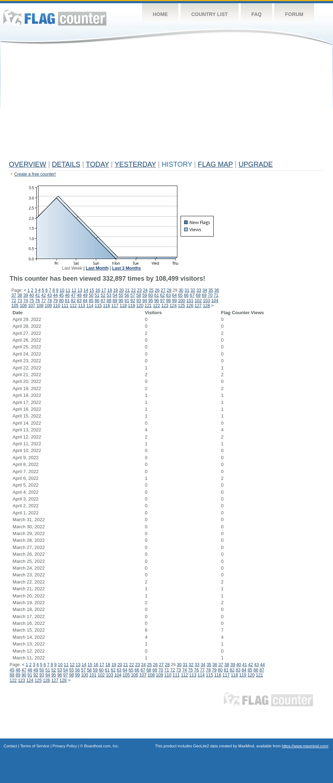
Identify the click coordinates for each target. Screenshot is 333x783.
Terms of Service (35, 746)
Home (160, 14)
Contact (10, 746)
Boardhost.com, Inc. (101, 746)
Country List (209, 14)
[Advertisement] (166, 104)
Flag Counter (54, 18)
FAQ (256, 14)
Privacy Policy (65, 746)
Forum (294, 14)
